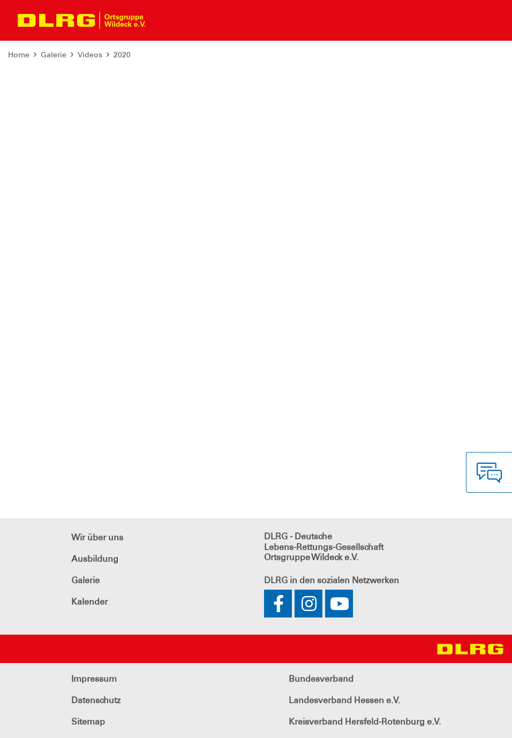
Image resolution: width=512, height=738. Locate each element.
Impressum (94, 679)
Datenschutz (96, 700)
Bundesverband (321, 679)
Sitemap (88, 722)
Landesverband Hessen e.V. (344, 700)
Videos (90, 54)
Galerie (53, 54)
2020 (122, 54)
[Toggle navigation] (163, 20)
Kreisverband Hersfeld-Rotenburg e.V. (365, 722)
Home (18, 54)
